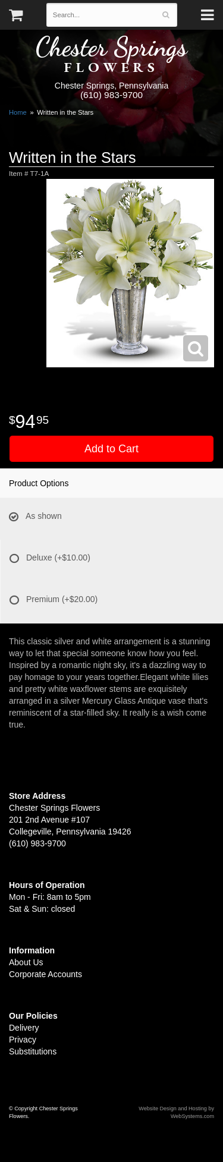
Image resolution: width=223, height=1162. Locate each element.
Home (18, 112)
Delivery (24, 1027)
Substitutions (32, 1051)
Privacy (22, 1039)
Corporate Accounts (45, 974)
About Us (26, 962)
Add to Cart (111, 449)
